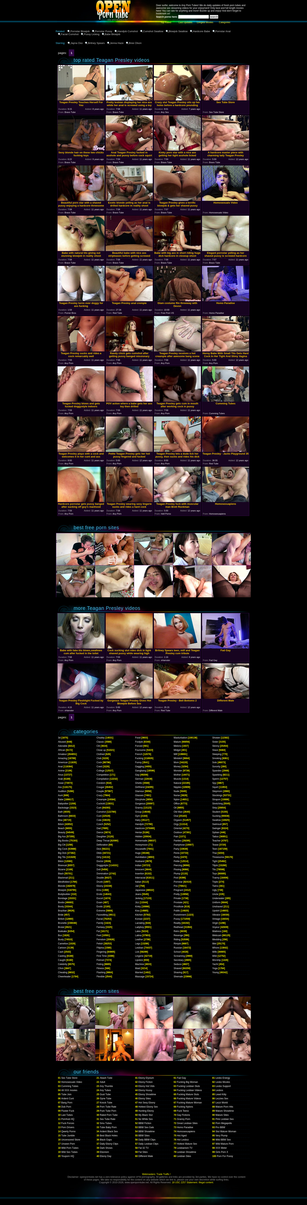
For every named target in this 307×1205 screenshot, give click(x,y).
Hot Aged (182, 1135)
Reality (177, 923)
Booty (61, 906)
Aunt (60, 795)
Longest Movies (205, 22)
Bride (60, 914)
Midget (177, 750)
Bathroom (63, 816)
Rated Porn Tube (109, 1115)
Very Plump (222, 1135)
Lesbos (219, 1090)
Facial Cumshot (70, 34)
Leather (139, 939)
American (63, 762)
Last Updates (185, 22)
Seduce (178, 964)
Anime (61, 770)
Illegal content (206, 1182)
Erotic (100, 894)
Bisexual (62, 865)
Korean (139, 919)
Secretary (179, 960)
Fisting (100, 964)
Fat (98, 931)
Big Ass (62, 836)
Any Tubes (105, 1090)
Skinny (215, 746)
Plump (177, 873)
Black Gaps (106, 1139)
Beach (61, 828)
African (61, 750)
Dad (99, 828)
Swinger (216, 828)
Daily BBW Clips (146, 1139)
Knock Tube (106, 1102)
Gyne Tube (105, 1098)
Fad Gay (181, 1078)
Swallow (216, 820)
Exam (100, 902)
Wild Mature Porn (225, 1143)
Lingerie (139, 956)
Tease (215, 844)
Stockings (217, 795)
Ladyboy (139, 927)
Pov (176, 886)
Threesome (218, 857)
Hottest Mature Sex (187, 1143)
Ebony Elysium (146, 1078)
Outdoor (178, 832)
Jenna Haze (117, 43)
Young (215, 972)
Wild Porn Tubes (70, 1148)
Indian (138, 865)
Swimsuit (217, 824)
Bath (60, 811)
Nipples (177, 787)
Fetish (100, 943)
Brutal (61, 927)
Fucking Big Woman (187, 1082)
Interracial (140, 877)
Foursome (140, 750)
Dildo (99, 853)
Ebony (100, 886)
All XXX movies (69, 1090)
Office (177, 803)
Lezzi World (222, 1102)
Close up (101, 750)
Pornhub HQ (67, 1119)
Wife (214, 951)
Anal (60, 766)
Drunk (100, 881)
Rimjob (177, 943)
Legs (137, 943)
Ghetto (138, 783)
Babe (60, 799)
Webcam (216, 935)
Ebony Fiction (145, 1082)
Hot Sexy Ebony (146, 1102)
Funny (138, 762)
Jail (137, 886)
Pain (176, 836)
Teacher (216, 840)
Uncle (215, 894)
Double (100, 877)
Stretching (217, 803)
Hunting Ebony (146, 1111)
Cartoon (62, 947)
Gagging (139, 766)
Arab (60, 779)
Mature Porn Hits (224, 1106)
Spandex (216, 770)
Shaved (178, 968)
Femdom (101, 939)
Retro (176, 931)
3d (59, 737)
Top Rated (166, 22)
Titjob (215, 865)
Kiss (137, 910)
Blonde (61, 886)
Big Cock (62, 849)
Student (216, 811)
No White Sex (145, 1119)
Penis (177, 853)
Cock (99, 762)
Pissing (177, 869)
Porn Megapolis (224, 1123)
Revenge (178, 935)
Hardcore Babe (201, 31)
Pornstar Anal (223, 31)
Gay (137, 774)
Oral (176, 816)
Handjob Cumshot (127, 31)
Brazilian (62, 910)
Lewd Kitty (221, 1094)
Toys (214, 873)
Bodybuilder (64, 894)
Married (139, 972)
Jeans (138, 894)
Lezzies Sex (222, 1098)
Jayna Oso (76, 43)
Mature (177, 741)
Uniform (216, 902)
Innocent (139, 869)
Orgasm (178, 820)
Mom (176, 762)
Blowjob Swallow (178, 31)
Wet (214, 943)
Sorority (216, 766)
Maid (137, 968)
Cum (99, 807)
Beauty (61, 832)
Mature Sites (222, 1115)
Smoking (216, 758)
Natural (177, 783)
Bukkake (62, 931)
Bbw (60, 820)
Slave (215, 750)
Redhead (178, 927)
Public (177, 910)
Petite (177, 861)
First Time (102, 956)
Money (177, 766)
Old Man (178, 811)
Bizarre (61, 869)
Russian (178, 947)
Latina (138, 935)
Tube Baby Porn (108, 1127)
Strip (214, 807)
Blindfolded (64, 881)
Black (61, 873)
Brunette (62, 923)
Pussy (177, 919)
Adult (102, 1082)
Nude (176, 791)
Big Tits (62, 857)
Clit (98, 746)
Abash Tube (106, 1078)
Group (138, 811)
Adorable (62, 746)
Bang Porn (66, 1102)
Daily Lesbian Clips (148, 1143)
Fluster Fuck (67, 1111)
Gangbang (140, 770)
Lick (137, 951)
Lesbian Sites (184, 1156)
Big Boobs (63, 840)
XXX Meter (221, 1148)
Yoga (215, 968)
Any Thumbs (106, 1086)
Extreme (101, 910)
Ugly (214, 890)
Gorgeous (140, 803)
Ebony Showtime (147, 1094)
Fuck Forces (67, 1123)
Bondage (62, 898)
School (177, 951)
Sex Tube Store (69, 1078)
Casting (62, 956)
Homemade (141, 840)
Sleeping (216, 754)
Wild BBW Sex (223, 1139)
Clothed (101, 754)
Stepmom (217, 791)
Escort (100, 898)
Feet (99, 935)
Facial (100, 919)
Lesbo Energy (223, 1078)
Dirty (99, 857)
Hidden (139, 836)
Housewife (140, 849)
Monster (178, 770)
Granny (139, 807)
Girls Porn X (222, 1152)
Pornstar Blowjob (79, 31)
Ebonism (104, 1152)
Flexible (101, 976)
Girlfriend (140, 787)
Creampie (102, 799)
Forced (138, 746)
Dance (100, 832)
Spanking (217, 774)
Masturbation (180, 737)
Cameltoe (63, 943)
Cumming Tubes (69, 1086)
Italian (138, 881)
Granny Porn (183, 1119)
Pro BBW (220, 1127)
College (101, 770)
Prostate (178, 902)
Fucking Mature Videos (189, 1098)
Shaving (178, 972)
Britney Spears (96, 43)
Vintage (216, 919)
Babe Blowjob (112, 34)
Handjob (139, 824)
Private (177, 898)
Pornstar (178, 881)
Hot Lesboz (183, 1139)
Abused (62, 741)
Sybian (215, 832)
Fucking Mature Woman (189, 1102)
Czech (100, 824)
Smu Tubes (106, 1123)
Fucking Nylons (185, 1106)
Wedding (216, 939)
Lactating (140, 923)
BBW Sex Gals (146, 1127)
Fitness (100, 968)
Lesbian (139, 947)
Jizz (137, 902)
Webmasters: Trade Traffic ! (156, 1174)
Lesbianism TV (184, 1148)
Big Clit (61, 844)
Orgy (176, 824)
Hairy (138, 820)
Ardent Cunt (67, 1098)
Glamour (139, 791)
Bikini (61, 861)
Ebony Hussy (145, 1090)
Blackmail (63, 877)
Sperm (215, 779)
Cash (60, 951)
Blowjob (62, 890)
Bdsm (61, 824)
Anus (60, 774)
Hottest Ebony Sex (148, 1106)
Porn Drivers (67, 1127)
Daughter (101, 836)
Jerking (139, 898)
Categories (224, 22)
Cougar (100, 787)
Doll (99, 869)
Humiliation (141, 857)
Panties (177, 840)
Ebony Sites (144, 1098)
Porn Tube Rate (108, 1106)
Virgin (215, 923)
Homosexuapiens (186, 1131)
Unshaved (217, 906)
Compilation (103, 779)
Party (176, 849)
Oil (175, 807)
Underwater (218, 898)
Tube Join (66, 1094)
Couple (100, 791)
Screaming (179, 956)
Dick (99, 849)
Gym (137, 816)
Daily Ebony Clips (109, 1143)
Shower (216, 737)
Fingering (101, 951)
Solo (214, 762)
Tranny (215, 877)
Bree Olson (135, 43)
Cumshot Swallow (153, 31)
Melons (177, 746)
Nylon (177, 799)
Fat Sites (143, 1152)
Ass (60, 787)
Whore (215, 947)
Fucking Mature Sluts (188, 1094)
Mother (177, 774)
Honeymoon (141, 844)
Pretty (177, 894)
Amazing (62, 758)
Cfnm (61, 968)
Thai (214, 853)
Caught (62, 960)
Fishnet (100, 960)
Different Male (145, 1156)
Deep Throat (103, 840)
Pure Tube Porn (108, 1111)
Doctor (100, 861)
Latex (138, 931)
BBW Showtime (146, 1131)
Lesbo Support (223, 1086)
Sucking (216, 816)
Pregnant (178, 890)
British (61, 919)
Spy (214, 783)
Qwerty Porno (68, 1131)
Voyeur (215, 927)
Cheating (62, 972)
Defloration (102, 844)
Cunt (99, 816)
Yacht (215, 964)
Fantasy (101, 927)
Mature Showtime (225, 1111)
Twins (215, 886)
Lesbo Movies (223, 1082)
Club (99, 758)
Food (137, 737)
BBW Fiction (144, 1123)
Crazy (100, 795)
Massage (140, 976)
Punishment (180, 914)
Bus (60, 935)
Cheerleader (64, 976)
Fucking (139, 758)
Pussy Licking (91, 34)
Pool (176, 877)
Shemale (178, 976)
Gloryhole (140, 799)
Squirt (215, 787)
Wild (214, 956)
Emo (99, 890)
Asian (61, 783)
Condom (101, 783)
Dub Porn (66, 1106)
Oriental (178, 828)
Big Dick (62, 853)
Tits (214, 869)
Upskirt (215, 910)
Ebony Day (105, 1156)
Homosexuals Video (71, 1082)
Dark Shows (106, 1148)
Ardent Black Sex (109, 1131)
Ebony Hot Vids (146, 1086)
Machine (139, 964)
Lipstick (139, 960)
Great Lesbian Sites (187, 1123)
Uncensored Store (70, 1139)
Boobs (61, 902)
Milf (175, 754)
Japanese (140, 890)
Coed (99, 766)
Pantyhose (179, 844)
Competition (103, 774)
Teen (214, 849)
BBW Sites (144, 1135)
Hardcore (140, 828)
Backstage (63, 807)
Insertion (139, 873)
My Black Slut (145, 1115)
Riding (177, 939)
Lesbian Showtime (186, 1152)
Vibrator (216, 914)
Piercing (178, 865)
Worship (216, 960)
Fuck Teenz (183, 1111)
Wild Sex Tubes (69, 1152)
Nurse (177, 795)
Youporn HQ (67, 1156)
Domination (102, 873)
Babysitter (63, 803)
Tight (214, 861)
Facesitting (102, 914)
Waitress (216, 931)
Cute (99, 820)
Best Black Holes (109, 1135)
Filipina (100, 947)
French (138, 754)
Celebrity (62, 964)
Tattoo (215, 836)
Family (100, 923)
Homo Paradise (185, 1127)
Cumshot (101, 811)
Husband (139, 861)
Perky (177, 857)
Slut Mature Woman (226, 1131)
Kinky (138, 906)
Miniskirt (178, 758)
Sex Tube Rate (107, 1119)
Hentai (138, 832)
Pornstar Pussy (103, 31)
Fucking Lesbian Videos (189, 1090)
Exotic (100, 906)
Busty (61, 939)
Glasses (139, 795)
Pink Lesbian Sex (225, 1119)
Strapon (216, 799)
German (139, 779)
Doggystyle (102, 865)
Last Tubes (67, 1115)
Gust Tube (105, 1094)
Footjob (139, 741)
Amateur (62, 754)
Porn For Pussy (225, 1156)
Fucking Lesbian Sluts (188, 1086)
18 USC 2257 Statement (184, 1182)
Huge (138, 853)
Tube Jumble (68, 1135)
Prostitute (179, 906)
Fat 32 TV (143, 1148)
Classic (100, 741)
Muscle (177, 779)
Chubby (101, 737)
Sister (215, 741)
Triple (215, 881)
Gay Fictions (183, 1115)
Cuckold (101, 803)
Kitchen (139, 914)
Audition (62, 791)
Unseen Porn (68, 1143)
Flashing (101, 972)
